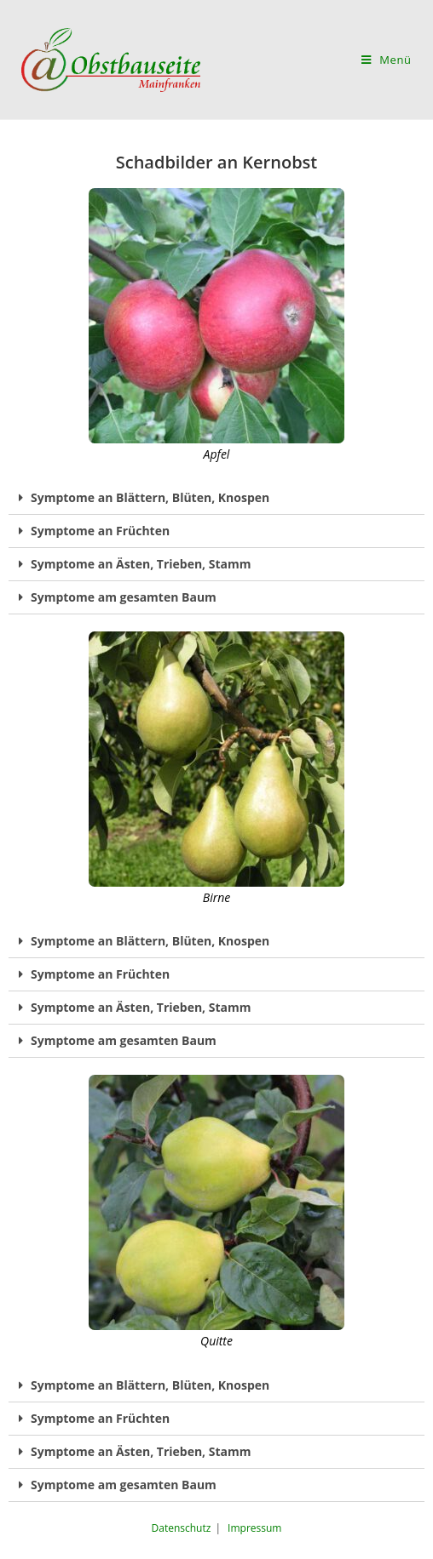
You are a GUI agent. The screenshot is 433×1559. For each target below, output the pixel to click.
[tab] (216, 498)
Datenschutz (181, 1528)
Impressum (254, 1528)
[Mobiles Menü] (386, 59)
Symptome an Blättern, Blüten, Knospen (150, 497)
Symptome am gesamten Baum (123, 597)
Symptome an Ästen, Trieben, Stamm (141, 564)
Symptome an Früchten (100, 531)
